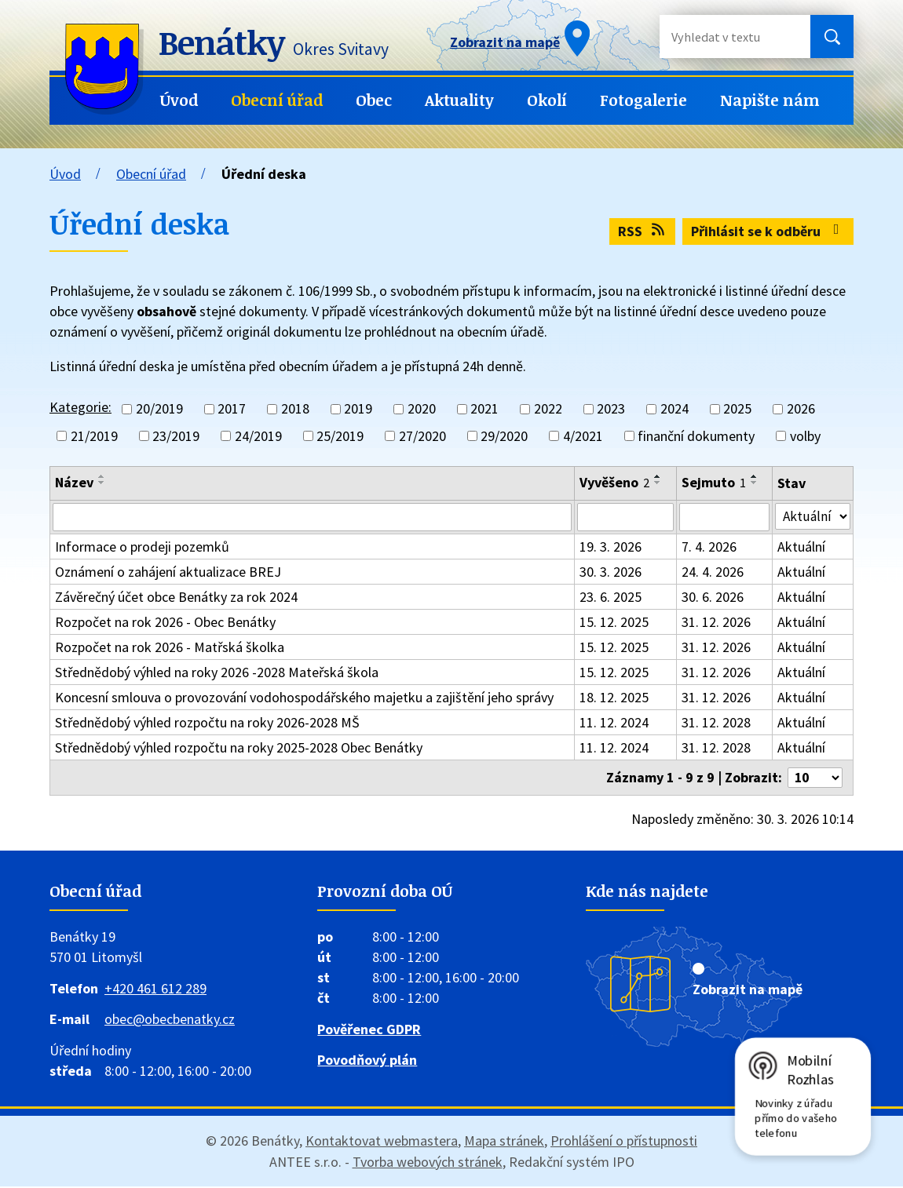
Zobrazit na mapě (747, 991)
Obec (374, 100)
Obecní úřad (277, 100)
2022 (548, 409)
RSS (642, 231)
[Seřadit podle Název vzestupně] (102, 476)
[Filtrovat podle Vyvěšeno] (625, 518)
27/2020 (422, 436)
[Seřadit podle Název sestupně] (102, 482)
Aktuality (459, 100)
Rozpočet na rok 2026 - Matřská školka (169, 649)
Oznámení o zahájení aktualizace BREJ (168, 573)
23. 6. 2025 (610, 598)
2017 (232, 409)
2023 (611, 409)
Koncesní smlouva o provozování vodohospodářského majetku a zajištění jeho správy (304, 699)
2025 (737, 409)
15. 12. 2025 (614, 623)
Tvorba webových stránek (428, 1163)
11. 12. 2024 (614, 724)
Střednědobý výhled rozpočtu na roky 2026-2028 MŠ (207, 724)
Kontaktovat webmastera (381, 1142)
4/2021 (583, 436)
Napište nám (770, 100)
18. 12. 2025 (614, 699)
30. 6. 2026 (713, 598)
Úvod (179, 100)
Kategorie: (80, 407)
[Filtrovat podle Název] (312, 518)
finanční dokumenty (696, 436)
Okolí (547, 100)
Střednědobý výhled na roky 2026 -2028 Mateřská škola (216, 674)
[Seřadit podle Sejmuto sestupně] (754, 482)
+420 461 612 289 (155, 990)
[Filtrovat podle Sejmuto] (724, 518)
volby (805, 436)
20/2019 (159, 409)
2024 (674, 409)
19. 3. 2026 (610, 548)
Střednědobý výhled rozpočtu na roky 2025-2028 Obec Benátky (238, 749)
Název (74, 482)
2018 (295, 409)
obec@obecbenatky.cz (169, 1021)
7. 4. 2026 (709, 548)
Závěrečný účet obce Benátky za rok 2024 (176, 598)
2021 (484, 409)
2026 (801, 409)
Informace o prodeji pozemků (142, 548)
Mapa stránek (504, 1142)
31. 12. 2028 (716, 724)
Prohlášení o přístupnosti (623, 1142)
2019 (358, 409)
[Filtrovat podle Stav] (813, 517)
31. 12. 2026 (716, 623)
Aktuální (802, 548)
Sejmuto (714, 482)
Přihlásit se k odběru (768, 231)
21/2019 (94, 436)
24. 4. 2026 (713, 573)
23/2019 (175, 436)
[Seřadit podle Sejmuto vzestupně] (754, 476)
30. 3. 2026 (610, 573)
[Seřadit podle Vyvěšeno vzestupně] (658, 476)
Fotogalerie (643, 100)
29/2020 (504, 436)
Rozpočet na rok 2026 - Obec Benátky (165, 623)
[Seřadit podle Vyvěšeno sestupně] (658, 482)
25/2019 (340, 436)
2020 (422, 409)
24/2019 (258, 436)
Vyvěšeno (614, 482)
